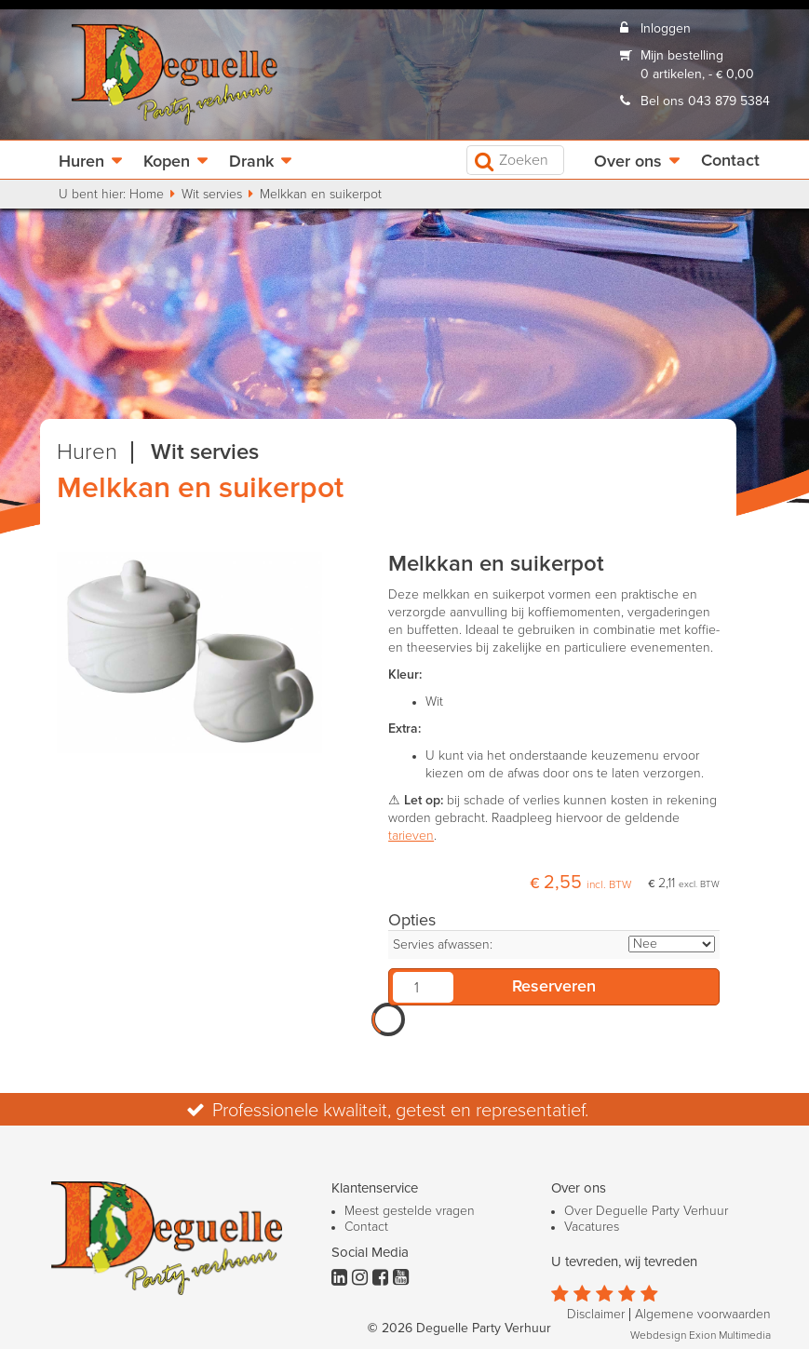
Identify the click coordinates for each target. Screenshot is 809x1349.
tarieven (411, 836)
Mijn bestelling (681, 55)
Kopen (166, 162)
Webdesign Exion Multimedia (700, 1336)
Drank (251, 162)
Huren (81, 162)
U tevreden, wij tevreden (624, 1262)
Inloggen (665, 28)
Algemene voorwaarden (703, 1314)
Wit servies (212, 194)
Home (146, 194)
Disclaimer (596, 1314)
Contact (730, 161)
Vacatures (591, 1227)
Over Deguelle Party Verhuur (646, 1211)
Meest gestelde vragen (409, 1211)
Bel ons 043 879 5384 (705, 101)
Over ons (628, 162)
